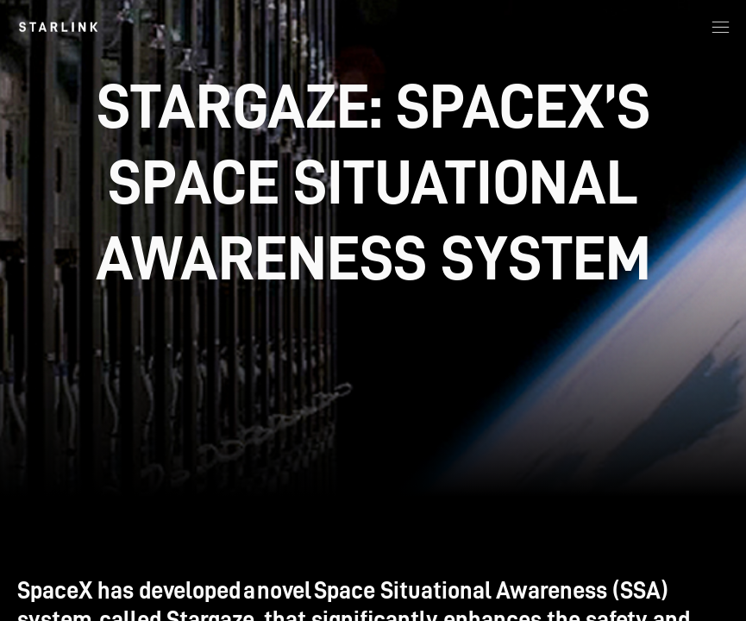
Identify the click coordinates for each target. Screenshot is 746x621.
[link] (58, 27)
